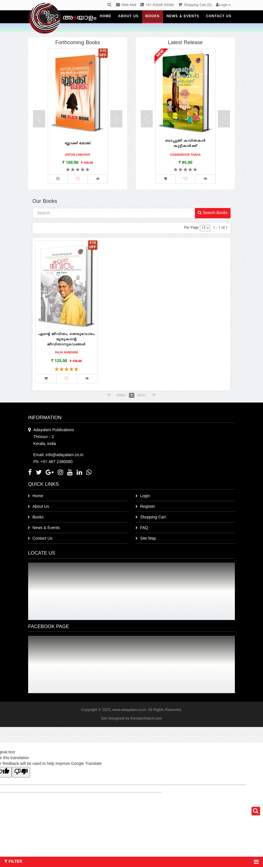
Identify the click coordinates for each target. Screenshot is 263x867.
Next (141, 396)
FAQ (144, 528)
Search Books (213, 213)
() (194, 5)
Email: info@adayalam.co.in (58, 455)
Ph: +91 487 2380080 (53, 462)
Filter (131, 862)
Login (145, 496)
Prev (121, 396)
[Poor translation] (21, 772)
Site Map (148, 538)
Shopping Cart (153, 517)
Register (147, 506)
